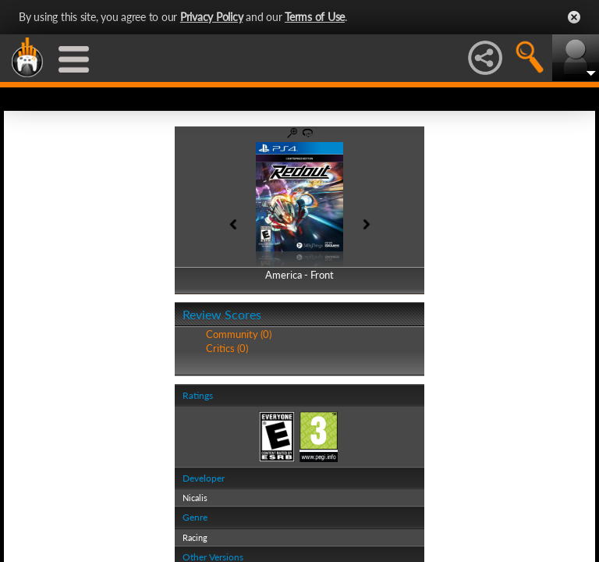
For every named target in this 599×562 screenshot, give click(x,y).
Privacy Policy (211, 16)
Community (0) (238, 334)
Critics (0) (227, 348)
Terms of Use (315, 16)
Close (574, 17)
